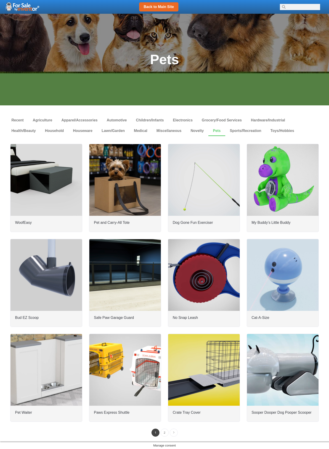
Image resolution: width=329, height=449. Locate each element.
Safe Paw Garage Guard (114, 318)
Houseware (82, 131)
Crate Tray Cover (187, 412)
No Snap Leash (185, 318)
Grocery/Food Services (222, 120)
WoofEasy (23, 222)
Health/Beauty (23, 131)
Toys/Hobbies (282, 131)
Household (54, 131)
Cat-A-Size (260, 318)
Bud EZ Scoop (27, 318)
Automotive (117, 120)
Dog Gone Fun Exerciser (193, 222)
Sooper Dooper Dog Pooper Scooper (281, 412)
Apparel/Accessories (79, 120)
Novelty (197, 131)
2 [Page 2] (164, 432)
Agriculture (42, 120)
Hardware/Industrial (268, 120)
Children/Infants (150, 120)
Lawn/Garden (113, 131)
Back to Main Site (159, 7)
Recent (17, 120)
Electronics (183, 120)
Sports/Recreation (245, 131)
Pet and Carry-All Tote (112, 222)
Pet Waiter (23, 412)
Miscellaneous (169, 131)
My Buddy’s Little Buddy (271, 222)
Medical (140, 131)
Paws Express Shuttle (112, 412)
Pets (217, 131)
